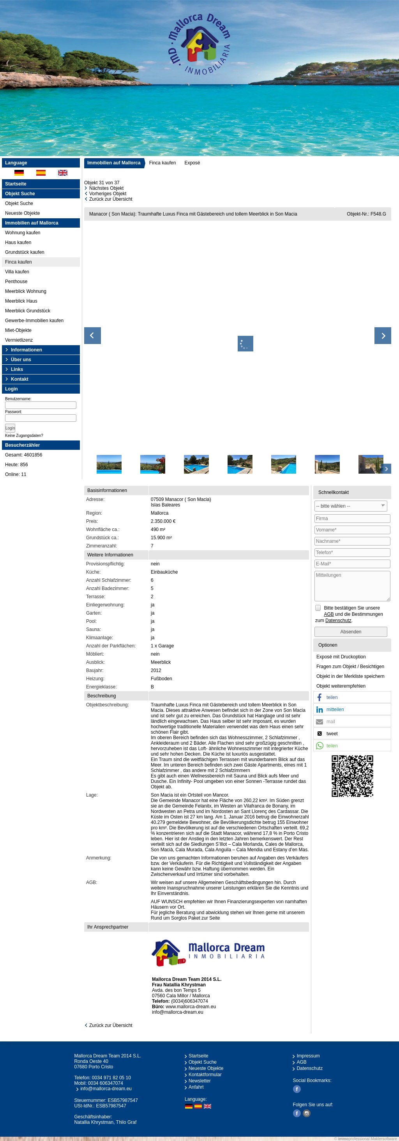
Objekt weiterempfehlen (340, 686)
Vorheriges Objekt (107, 193)
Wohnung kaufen (23, 232)
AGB (301, 1062)
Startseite (15, 184)
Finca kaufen (18, 262)
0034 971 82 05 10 (111, 1077)
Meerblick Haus (21, 301)
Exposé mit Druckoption (341, 657)
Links (17, 369)
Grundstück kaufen (24, 252)
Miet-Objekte (18, 330)
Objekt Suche (19, 203)
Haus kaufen (18, 242)
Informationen (26, 350)
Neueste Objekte (22, 213)
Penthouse (16, 281)
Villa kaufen (17, 272)
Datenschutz (310, 1068)
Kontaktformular (205, 1074)
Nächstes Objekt (106, 188)
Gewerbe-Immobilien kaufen (34, 320)
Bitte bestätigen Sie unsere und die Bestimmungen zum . (349, 614)
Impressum (308, 1056)
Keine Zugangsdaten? (24, 435)
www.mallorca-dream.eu (191, 1006)
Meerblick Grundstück (27, 311)
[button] (352, 697)
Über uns (21, 359)
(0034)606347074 (189, 1001)
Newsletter (200, 1081)
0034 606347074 (105, 1083)
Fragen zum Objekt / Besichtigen (350, 666)
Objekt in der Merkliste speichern (350, 676)
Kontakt (19, 379)
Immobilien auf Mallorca (114, 163)
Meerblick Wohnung (25, 291)
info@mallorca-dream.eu (177, 1012)
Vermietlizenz (19, 340)
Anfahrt (196, 1087)
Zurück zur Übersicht (110, 199)
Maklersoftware (384, 1139)
